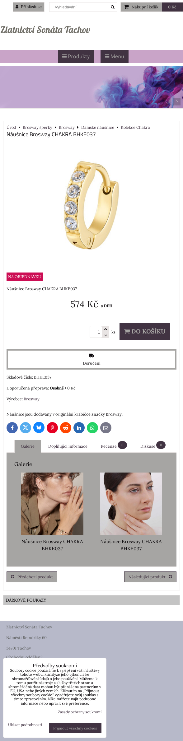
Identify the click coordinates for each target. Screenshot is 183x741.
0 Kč (172, 7)
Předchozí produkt (32, 577)
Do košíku (145, 331)
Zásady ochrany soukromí (79, 712)
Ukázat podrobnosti (25, 725)
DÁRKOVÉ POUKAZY (26, 600)
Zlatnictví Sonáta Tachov (45, 29)
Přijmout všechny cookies (75, 728)
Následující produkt (150, 577)
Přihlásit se (29, 6)
